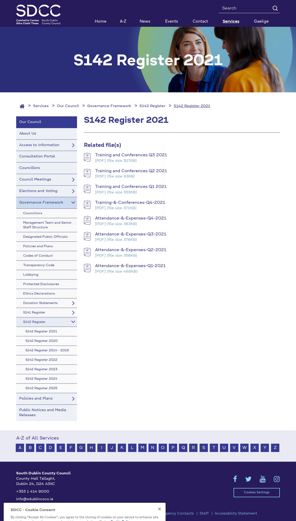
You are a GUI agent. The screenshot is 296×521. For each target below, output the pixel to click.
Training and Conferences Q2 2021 (131, 171)
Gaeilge (261, 22)
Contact (200, 22)
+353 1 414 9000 (32, 492)
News (145, 22)
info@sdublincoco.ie (34, 499)
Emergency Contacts (175, 513)
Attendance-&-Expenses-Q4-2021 (130, 218)
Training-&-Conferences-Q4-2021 (130, 203)
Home (100, 22)
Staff (204, 513)
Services (41, 106)
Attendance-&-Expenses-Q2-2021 (130, 250)
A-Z (123, 22)
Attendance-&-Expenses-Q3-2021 (130, 234)
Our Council (68, 106)
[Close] (159, 518)
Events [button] (171, 22)
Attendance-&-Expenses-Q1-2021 (130, 266)
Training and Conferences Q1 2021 (130, 187)
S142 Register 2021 (192, 106)
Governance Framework (109, 106)
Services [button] (231, 22)
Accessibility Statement (236, 513)
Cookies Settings (256, 492)
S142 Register (152, 106)
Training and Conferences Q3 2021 (131, 155)
